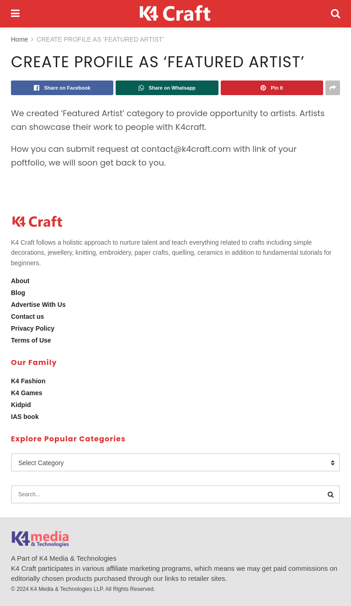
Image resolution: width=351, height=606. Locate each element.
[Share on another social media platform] (332, 87)
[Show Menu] (15, 13)
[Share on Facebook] (62, 87)
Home (19, 39)
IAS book (25, 416)
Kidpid (21, 404)
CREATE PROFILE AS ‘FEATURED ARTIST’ (100, 39)
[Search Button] (335, 13)
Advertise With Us (38, 304)
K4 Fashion (28, 381)
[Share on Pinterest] (272, 87)
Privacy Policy (32, 328)
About (20, 280)
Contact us (27, 316)
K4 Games (26, 393)
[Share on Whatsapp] (167, 87)
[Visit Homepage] (175, 14)
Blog (18, 292)
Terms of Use (31, 340)
